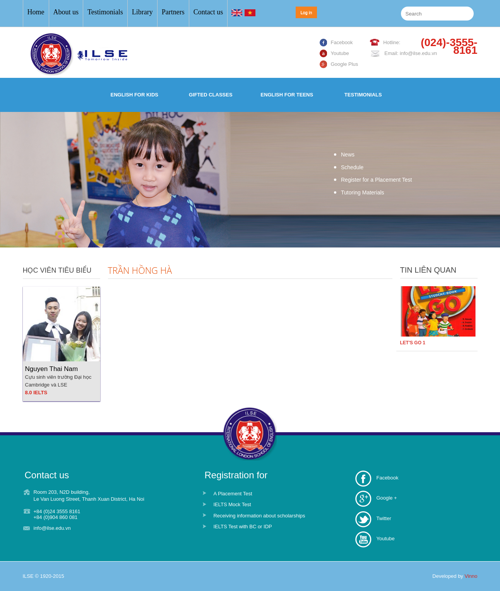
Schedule (352, 167)
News (347, 154)
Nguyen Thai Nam (51, 369)
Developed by (454, 576)
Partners (173, 12)
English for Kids (134, 95)
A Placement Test (232, 494)
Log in (306, 12)
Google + (386, 498)
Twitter (383, 518)
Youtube (385, 538)
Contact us (208, 12)
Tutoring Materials (362, 192)
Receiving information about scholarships (259, 516)
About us (66, 12)
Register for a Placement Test (376, 180)
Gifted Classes (211, 95)
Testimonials (105, 12)
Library (142, 12)
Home (36, 12)
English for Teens (286, 95)
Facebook (387, 478)
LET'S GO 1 (413, 342)
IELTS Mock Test (232, 504)
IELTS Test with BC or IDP (242, 526)
